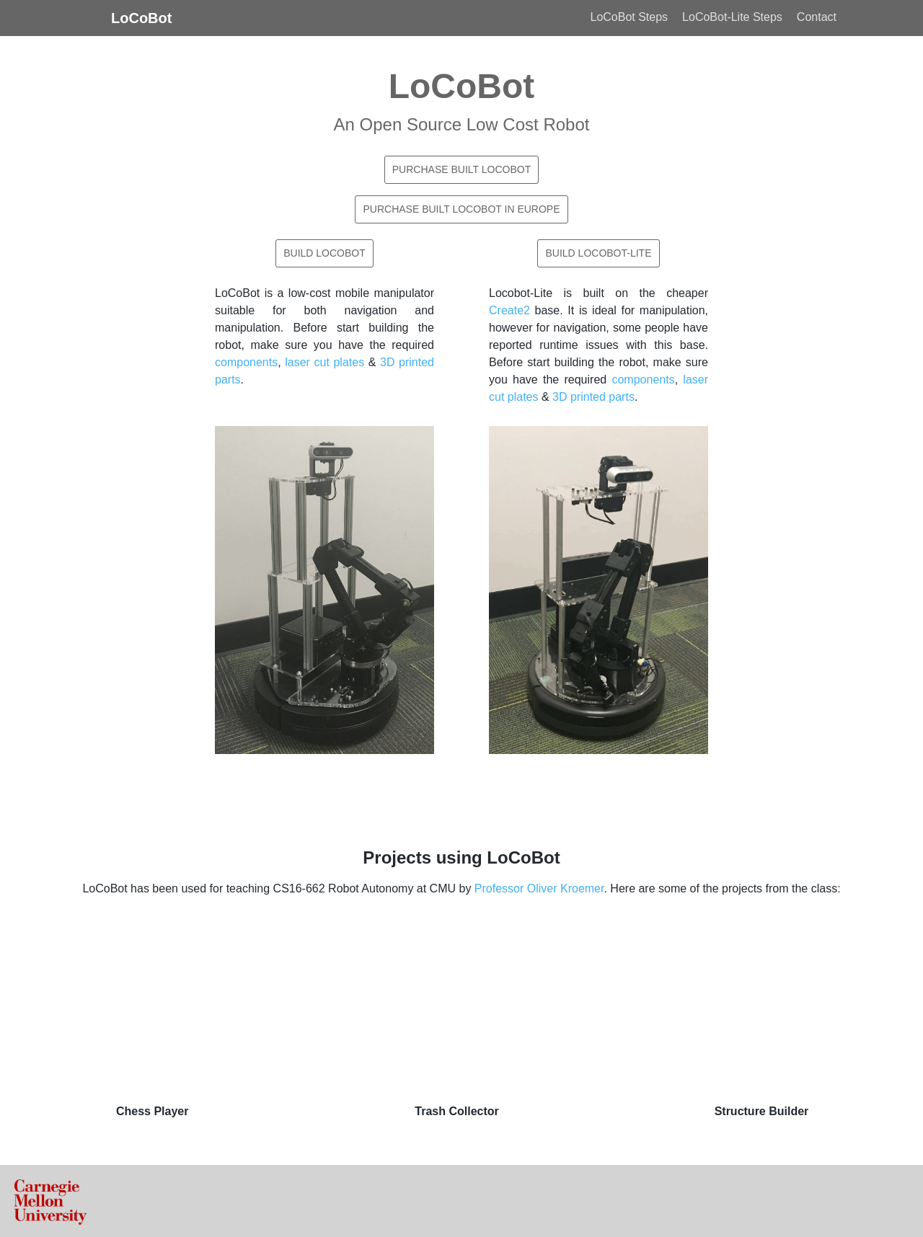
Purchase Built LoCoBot (461, 169)
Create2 (509, 310)
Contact (816, 17)
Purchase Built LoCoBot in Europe (461, 209)
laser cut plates (323, 362)
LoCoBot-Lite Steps (732, 17)
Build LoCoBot (324, 253)
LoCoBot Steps (629, 17)
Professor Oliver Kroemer (539, 888)
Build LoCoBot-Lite (598, 253)
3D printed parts (592, 397)
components (246, 362)
